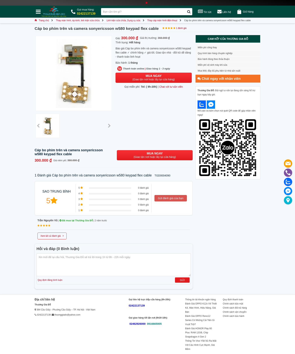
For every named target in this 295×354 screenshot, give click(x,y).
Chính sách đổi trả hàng (235, 308)
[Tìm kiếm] (188, 11)
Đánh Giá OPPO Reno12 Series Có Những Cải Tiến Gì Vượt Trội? (200, 320)
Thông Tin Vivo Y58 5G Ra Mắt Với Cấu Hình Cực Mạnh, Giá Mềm (200, 345)
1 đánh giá (181, 28)
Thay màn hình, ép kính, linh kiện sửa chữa (78, 20)
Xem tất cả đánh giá (52, 235)
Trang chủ (42, 20)
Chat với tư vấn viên (171, 86)
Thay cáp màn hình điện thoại (162, 20)
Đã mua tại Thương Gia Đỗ (76, 220)
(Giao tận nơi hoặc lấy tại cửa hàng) (153, 77)
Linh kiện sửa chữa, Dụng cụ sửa (123, 20)
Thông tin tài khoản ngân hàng (200, 299)
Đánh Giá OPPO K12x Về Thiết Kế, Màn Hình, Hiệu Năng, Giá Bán (201, 307)
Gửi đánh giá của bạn (170, 198)
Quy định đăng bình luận (50, 280)
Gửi (182, 280)
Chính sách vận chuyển (234, 312)
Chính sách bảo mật (233, 303)
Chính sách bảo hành (233, 316)
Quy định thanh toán (233, 299)
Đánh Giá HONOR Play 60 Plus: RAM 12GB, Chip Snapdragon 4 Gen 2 (198, 332)
